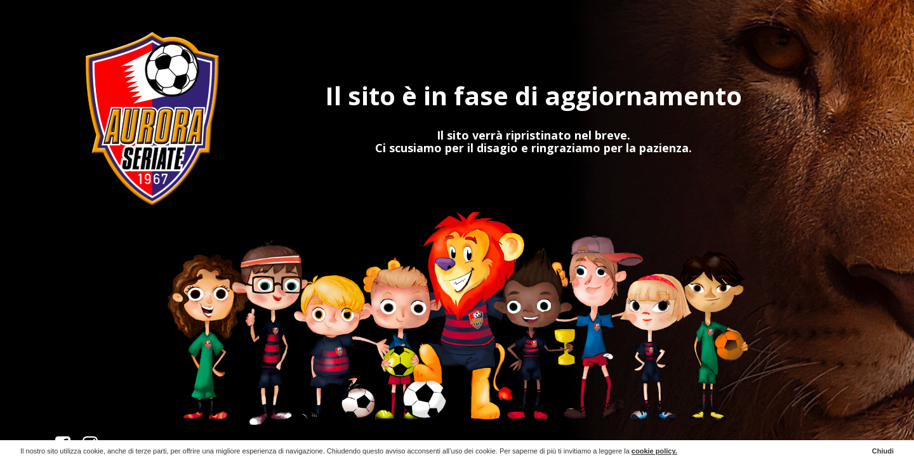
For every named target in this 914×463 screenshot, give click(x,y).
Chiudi (883, 451)
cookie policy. (654, 451)
